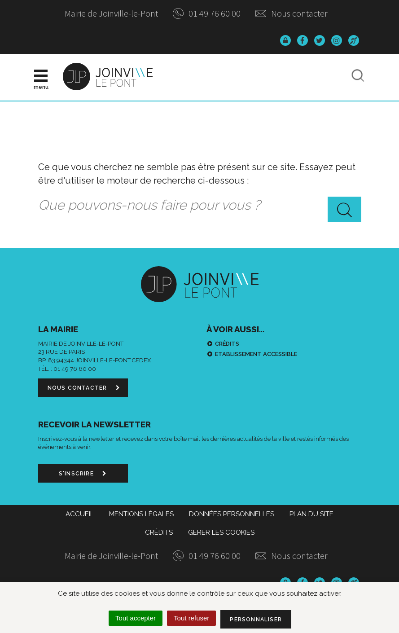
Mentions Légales (141, 514)
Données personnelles (231, 514)
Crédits (227, 343)
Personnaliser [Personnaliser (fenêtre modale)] (256, 619)
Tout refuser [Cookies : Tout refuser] (191, 618)
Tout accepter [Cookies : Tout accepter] (135, 618)
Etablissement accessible (256, 354)
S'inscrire (83, 473)
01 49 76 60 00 (207, 13)
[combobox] (199, 206)
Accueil (80, 514)
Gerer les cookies (221, 532)
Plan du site (311, 514)
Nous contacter (291, 13)
